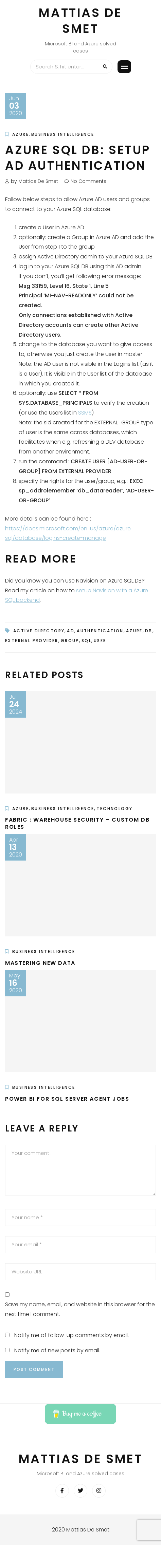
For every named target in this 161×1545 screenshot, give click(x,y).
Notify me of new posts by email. (57, 1350)
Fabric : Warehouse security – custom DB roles (77, 823)
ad (70, 631)
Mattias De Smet (80, 20)
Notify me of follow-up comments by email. (71, 1335)
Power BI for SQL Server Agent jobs (67, 1099)
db (149, 631)
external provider (31, 640)
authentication (100, 631)
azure (134, 631)
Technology (114, 808)
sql (86, 640)
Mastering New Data (40, 963)
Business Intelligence (62, 134)
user (100, 640)
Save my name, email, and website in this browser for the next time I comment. (80, 1309)
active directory (39, 631)
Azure (20, 134)
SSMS (85, 413)
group (70, 640)
